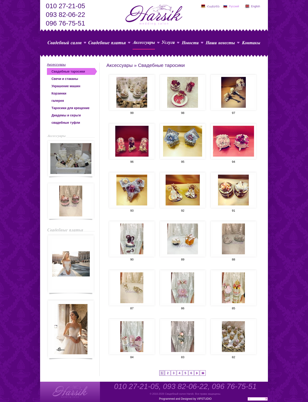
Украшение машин (65, 86)
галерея (57, 100)
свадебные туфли (65, 122)
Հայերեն (213, 6)
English (255, 6)
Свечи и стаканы (64, 79)
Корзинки (58, 93)
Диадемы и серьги (66, 115)
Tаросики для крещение (70, 108)
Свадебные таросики (68, 71)
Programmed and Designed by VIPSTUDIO (185, 398)
